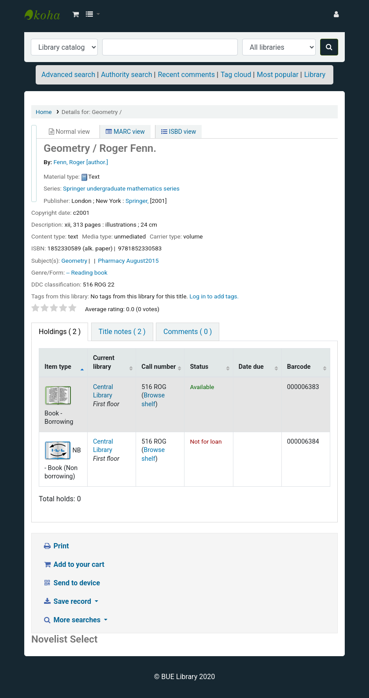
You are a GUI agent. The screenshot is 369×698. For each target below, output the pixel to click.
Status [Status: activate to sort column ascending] (199, 367)
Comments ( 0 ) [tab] (187, 331)
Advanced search (68, 74)
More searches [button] (72, 620)
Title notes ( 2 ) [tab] (122, 331)
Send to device (71, 583)
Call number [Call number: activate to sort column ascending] (158, 367)
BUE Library (47, 15)
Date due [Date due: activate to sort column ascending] (251, 367)
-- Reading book (86, 272)
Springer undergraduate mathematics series (121, 188)
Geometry (74, 260)
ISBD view (178, 131)
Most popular (277, 74)
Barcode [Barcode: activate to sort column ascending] (299, 367)
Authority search (126, 74)
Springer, (136, 200)
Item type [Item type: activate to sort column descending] (57, 367)
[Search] (329, 47)
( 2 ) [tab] (60, 331)
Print (56, 546)
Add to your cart (73, 564)
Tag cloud (236, 74)
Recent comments (186, 74)
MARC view (125, 131)
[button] (75, 14)
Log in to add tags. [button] (214, 296)
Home (44, 111)
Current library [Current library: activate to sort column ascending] (103, 362)
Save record (68, 601)
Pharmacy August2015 (128, 260)
